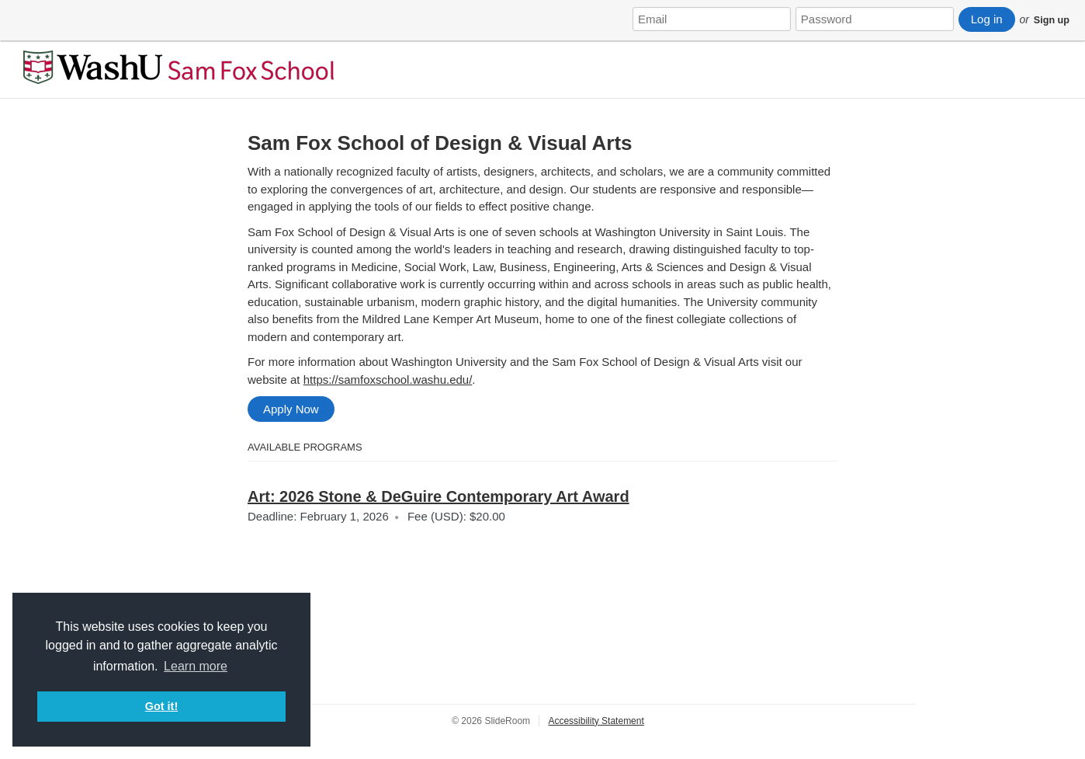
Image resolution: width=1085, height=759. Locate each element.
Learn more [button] (195, 666)
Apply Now (291, 409)
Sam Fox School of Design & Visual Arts (440, 143)
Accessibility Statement (595, 720)
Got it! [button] (161, 706)
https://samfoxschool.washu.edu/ (388, 379)
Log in (987, 19)
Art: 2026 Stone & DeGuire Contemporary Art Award (438, 496)
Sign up (1051, 20)
